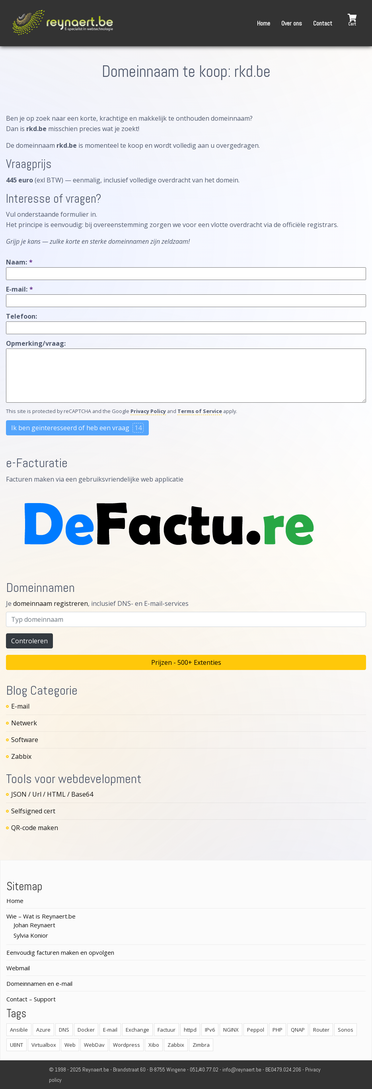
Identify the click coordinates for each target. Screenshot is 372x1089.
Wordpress (126, 1044)
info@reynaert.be (241, 1069)
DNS (64, 1029)
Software (24, 739)
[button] (352, 20)
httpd (190, 1029)
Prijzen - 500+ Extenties (186, 662)
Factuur (166, 1029)
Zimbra (201, 1044)
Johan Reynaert (34, 925)
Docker (86, 1029)
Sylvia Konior (31, 935)
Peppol (255, 1029)
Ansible (19, 1029)
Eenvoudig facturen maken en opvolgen (60, 952)
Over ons (291, 23)
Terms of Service (199, 411)
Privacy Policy (148, 411)
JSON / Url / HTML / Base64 (52, 794)
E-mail (20, 706)
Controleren (29, 641)
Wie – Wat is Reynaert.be (41, 916)
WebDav (94, 1044)
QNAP (298, 1029)
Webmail (18, 968)
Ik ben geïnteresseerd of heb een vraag (77, 428)
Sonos (345, 1029)
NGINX (231, 1029)
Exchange (137, 1029)
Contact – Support (31, 999)
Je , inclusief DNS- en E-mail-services (97, 603)
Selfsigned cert (33, 811)
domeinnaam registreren (50, 603)
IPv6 (210, 1029)
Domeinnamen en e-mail (39, 983)
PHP (277, 1029)
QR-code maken (34, 827)
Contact (322, 23)
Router (321, 1029)
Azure (43, 1029)
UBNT (16, 1044)
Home (263, 23)
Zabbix (21, 756)
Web (70, 1044)
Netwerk (24, 723)
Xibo (153, 1044)
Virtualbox (43, 1044)
